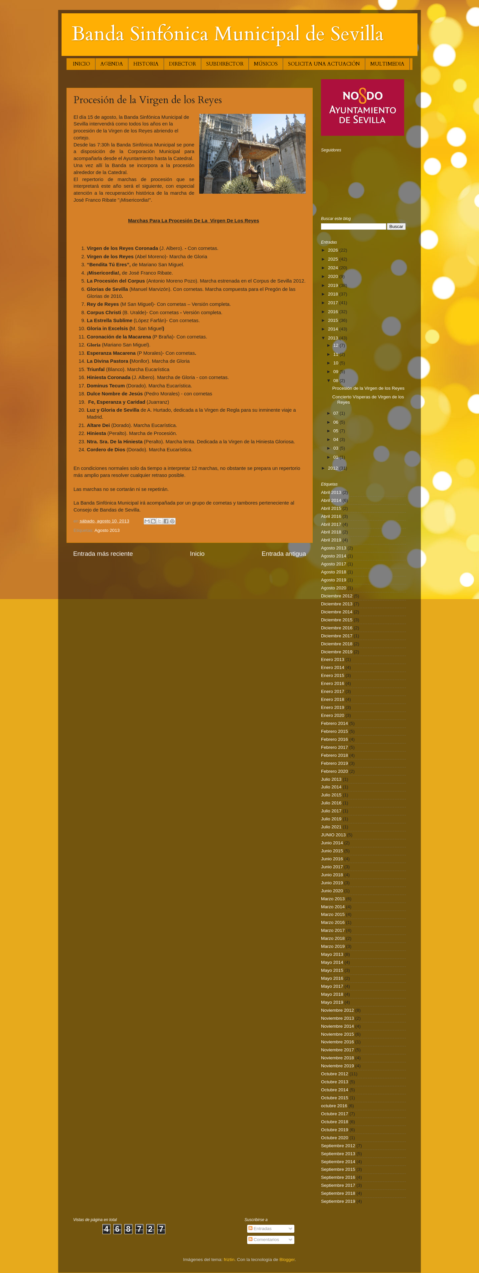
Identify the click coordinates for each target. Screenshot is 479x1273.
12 (336, 345)
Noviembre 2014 (337, 1026)
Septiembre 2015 (338, 1169)
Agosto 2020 (333, 587)
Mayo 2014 (332, 962)
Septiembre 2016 (338, 1177)
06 (336, 422)
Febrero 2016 (334, 739)
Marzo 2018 (333, 938)
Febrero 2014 (334, 723)
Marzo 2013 (333, 898)
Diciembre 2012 (337, 595)
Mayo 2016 (332, 978)
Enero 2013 (332, 659)
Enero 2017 (332, 691)
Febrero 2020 (334, 771)
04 (336, 439)
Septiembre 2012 (338, 1145)
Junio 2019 (332, 882)
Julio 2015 (331, 794)
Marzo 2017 (333, 930)
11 (336, 354)
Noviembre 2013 (337, 1018)
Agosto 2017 (333, 563)
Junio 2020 (332, 890)
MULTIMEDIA (387, 64)
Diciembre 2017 (337, 635)
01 (336, 457)
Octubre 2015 (334, 1097)
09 (336, 371)
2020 (333, 276)
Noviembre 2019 (337, 1065)
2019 (333, 285)
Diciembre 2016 (337, 627)
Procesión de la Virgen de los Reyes (368, 388)
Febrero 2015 (334, 731)
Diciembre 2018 (337, 643)
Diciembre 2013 (337, 603)
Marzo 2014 (333, 906)
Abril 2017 (331, 524)
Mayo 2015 (332, 970)
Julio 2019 (331, 818)
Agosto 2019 (333, 579)
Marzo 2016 (333, 922)
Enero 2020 (332, 715)
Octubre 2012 (334, 1073)
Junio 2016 (332, 858)
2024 (333, 267)
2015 (333, 320)
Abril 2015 (331, 508)
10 (336, 362)
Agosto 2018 (333, 571)
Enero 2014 (332, 667)
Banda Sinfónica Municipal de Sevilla (228, 34)
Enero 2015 (332, 675)
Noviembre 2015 (337, 1034)
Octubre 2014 (334, 1089)
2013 (333, 337)
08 (336, 380)
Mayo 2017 (332, 986)
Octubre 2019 (334, 1129)
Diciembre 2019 (337, 651)
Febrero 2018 (334, 755)
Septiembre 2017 (338, 1185)
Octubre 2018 (334, 1121)
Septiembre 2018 (338, 1193)
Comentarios (263, 1239)
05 (336, 430)
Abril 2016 (331, 516)
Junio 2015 (332, 850)
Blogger (287, 1259)
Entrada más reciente (103, 553)
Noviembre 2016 (337, 1041)
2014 (333, 328)
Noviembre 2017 (337, 1049)
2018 (333, 294)
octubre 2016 (334, 1105)
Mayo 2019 (332, 1002)
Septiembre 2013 (338, 1153)
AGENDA (111, 64)
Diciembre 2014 (337, 611)
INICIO (81, 64)
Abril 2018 (331, 532)
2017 (333, 302)
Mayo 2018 (332, 994)
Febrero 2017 (334, 747)
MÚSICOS (266, 64)
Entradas (260, 1228)
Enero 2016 (332, 683)
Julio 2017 (331, 810)
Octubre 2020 (334, 1137)
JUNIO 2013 (333, 834)
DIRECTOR (182, 64)
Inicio (197, 553)
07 (336, 413)
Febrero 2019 (334, 763)
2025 (333, 259)
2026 (333, 250)
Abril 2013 (331, 492)
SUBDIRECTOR (224, 64)
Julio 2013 (331, 779)
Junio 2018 (332, 874)
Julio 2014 (331, 786)
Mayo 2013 (332, 954)
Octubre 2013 (334, 1081)
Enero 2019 (332, 707)
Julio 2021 (331, 826)
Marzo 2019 (333, 946)
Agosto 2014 (333, 555)
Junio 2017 (332, 866)
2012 (333, 468)
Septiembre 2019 (338, 1201)
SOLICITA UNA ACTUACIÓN (324, 64)
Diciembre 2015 (337, 619)
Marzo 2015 (333, 914)
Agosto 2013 (107, 530)
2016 (333, 311)
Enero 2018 (332, 699)
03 (336, 448)
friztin (229, 1259)
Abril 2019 (331, 539)
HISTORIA (146, 64)
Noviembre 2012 (337, 1010)
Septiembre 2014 (338, 1161)
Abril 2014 (331, 500)
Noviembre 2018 (337, 1057)
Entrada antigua (284, 553)
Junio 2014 (332, 842)
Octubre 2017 (334, 1113)
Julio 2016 (331, 802)
